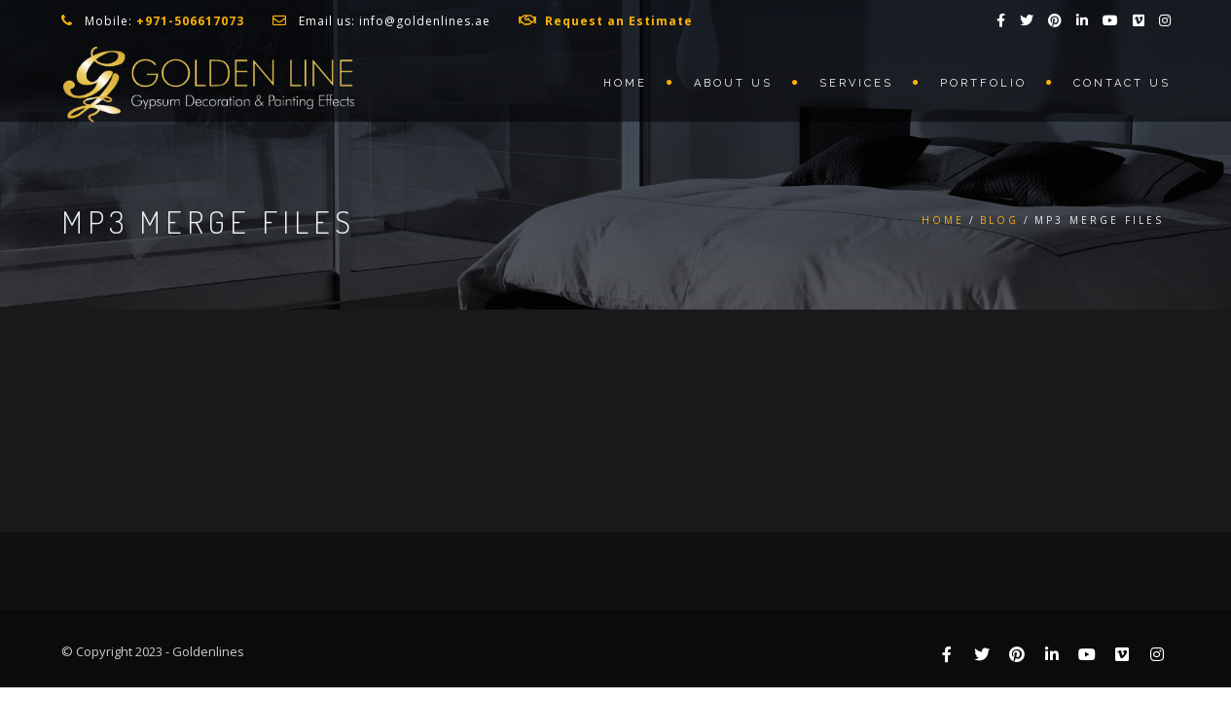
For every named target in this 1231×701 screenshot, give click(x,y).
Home (625, 83)
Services (856, 83)
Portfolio (983, 83)
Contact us (1122, 83)
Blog (999, 220)
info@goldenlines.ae (424, 21)
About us (733, 83)
